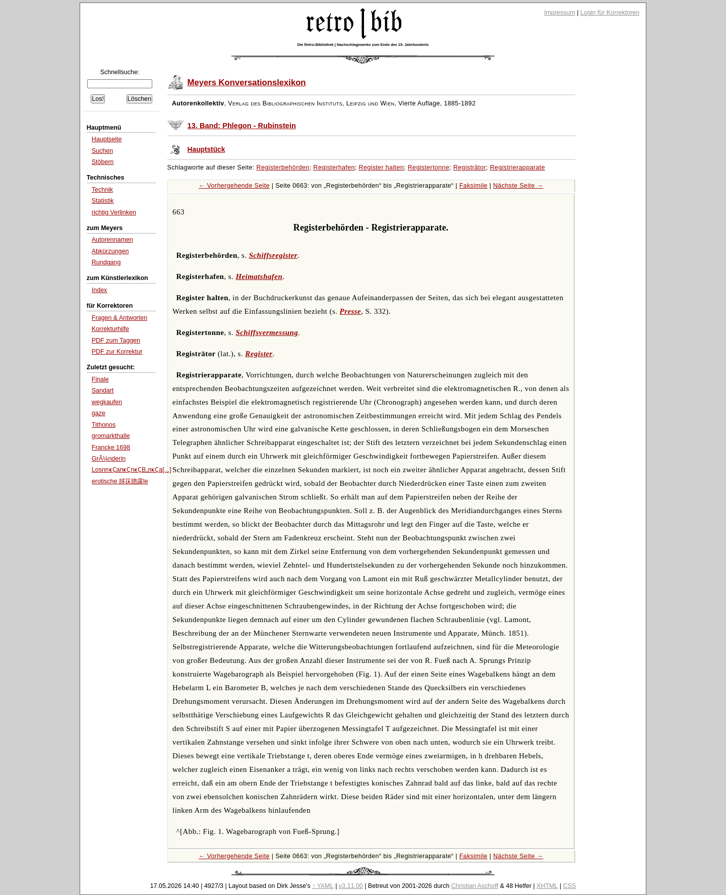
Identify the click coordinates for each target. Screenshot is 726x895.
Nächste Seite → (518, 185)
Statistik (103, 200)
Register (258, 354)
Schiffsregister (273, 255)
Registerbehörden (283, 167)
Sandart (103, 390)
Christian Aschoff (474, 885)
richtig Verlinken (114, 212)
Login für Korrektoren (609, 12)
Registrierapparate (517, 167)
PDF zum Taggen (116, 340)
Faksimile (473, 185)
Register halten (381, 167)
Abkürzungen (110, 251)
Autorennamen (112, 239)
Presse (350, 311)
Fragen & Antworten (119, 317)
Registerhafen (334, 167)
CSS (569, 885)
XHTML (547, 885)
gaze (98, 413)
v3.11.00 (351, 885)
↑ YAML (323, 885)
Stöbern (103, 161)
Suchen (102, 150)
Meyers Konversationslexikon (247, 82)
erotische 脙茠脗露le (120, 481)
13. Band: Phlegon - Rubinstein (242, 126)
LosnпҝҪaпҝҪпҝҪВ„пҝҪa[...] (131, 469)
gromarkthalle (111, 435)
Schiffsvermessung (266, 332)
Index (99, 290)
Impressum (559, 12)
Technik (102, 189)
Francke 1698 (111, 447)
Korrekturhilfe (110, 328)
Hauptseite (107, 139)
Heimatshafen (258, 276)
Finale (100, 379)
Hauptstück (206, 149)
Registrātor (469, 167)
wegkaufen (107, 402)
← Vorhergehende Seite (234, 185)
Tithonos (103, 424)
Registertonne (429, 167)
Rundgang (106, 262)
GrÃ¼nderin (109, 458)
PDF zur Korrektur (117, 351)
